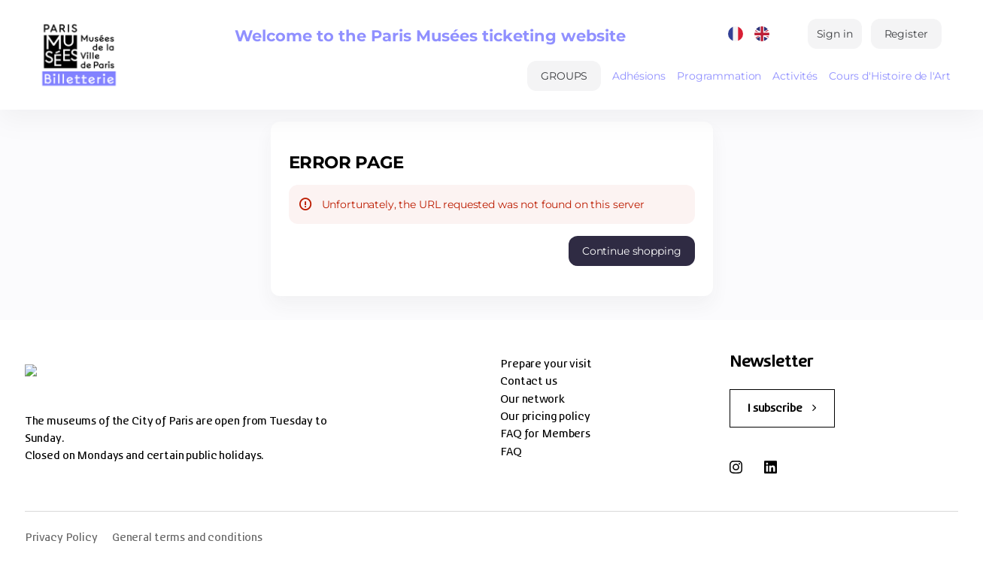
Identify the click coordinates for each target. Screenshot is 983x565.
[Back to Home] (79, 55)
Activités (795, 76)
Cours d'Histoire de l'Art (890, 76)
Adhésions (639, 76)
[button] (564, 76)
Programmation (719, 76)
